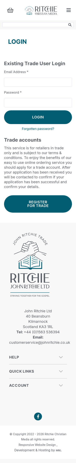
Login (38, 117)
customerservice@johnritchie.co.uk (39, 342)
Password (13, 92)
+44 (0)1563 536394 (41, 332)
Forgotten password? (38, 129)
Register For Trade (38, 204)
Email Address (16, 72)
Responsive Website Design (38, 444)
